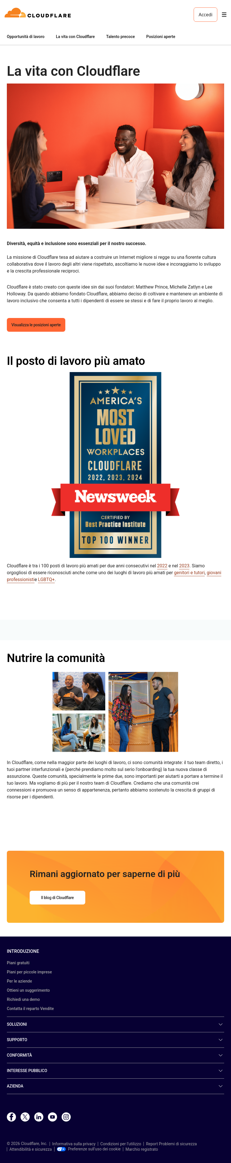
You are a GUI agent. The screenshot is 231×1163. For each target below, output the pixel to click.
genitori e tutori (189, 572)
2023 (184, 565)
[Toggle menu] (224, 14)
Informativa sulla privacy (74, 1144)
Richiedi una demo (23, 999)
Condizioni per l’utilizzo (120, 1144)
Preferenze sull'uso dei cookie (89, 1149)
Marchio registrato (141, 1149)
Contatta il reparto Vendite (30, 1008)
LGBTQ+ (46, 579)
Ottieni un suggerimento (28, 990)
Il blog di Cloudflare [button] (57, 897)
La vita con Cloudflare (75, 36)
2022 (162, 565)
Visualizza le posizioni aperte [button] (36, 325)
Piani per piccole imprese (29, 972)
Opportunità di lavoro (25, 36)
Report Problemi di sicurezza (171, 1144)
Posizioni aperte (160, 36)
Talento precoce (120, 36)
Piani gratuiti (18, 963)
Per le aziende (19, 981)
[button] (115, 156)
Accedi (205, 14)
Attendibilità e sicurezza (30, 1149)
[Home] (39, 14)
